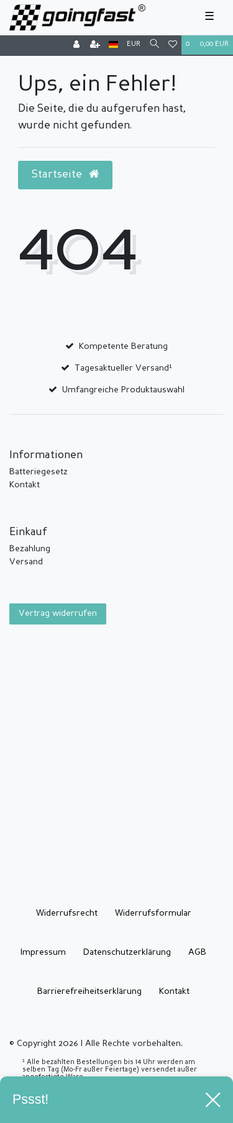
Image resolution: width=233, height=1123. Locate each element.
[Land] (113, 45)
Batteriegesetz (38, 471)
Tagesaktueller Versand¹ (123, 368)
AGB (197, 952)
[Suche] (154, 45)
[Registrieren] (95, 45)
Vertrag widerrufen (58, 613)
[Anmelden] (76, 45)
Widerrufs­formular (153, 913)
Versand (26, 561)
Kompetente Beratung (123, 346)
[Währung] (133, 45)
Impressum (43, 952)
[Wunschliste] (172, 45)
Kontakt (24, 484)
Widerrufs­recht (67, 913)
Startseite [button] (65, 174)
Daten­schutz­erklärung (127, 952)
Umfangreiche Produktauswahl (123, 390)
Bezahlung (29, 548)
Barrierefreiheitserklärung (89, 991)
